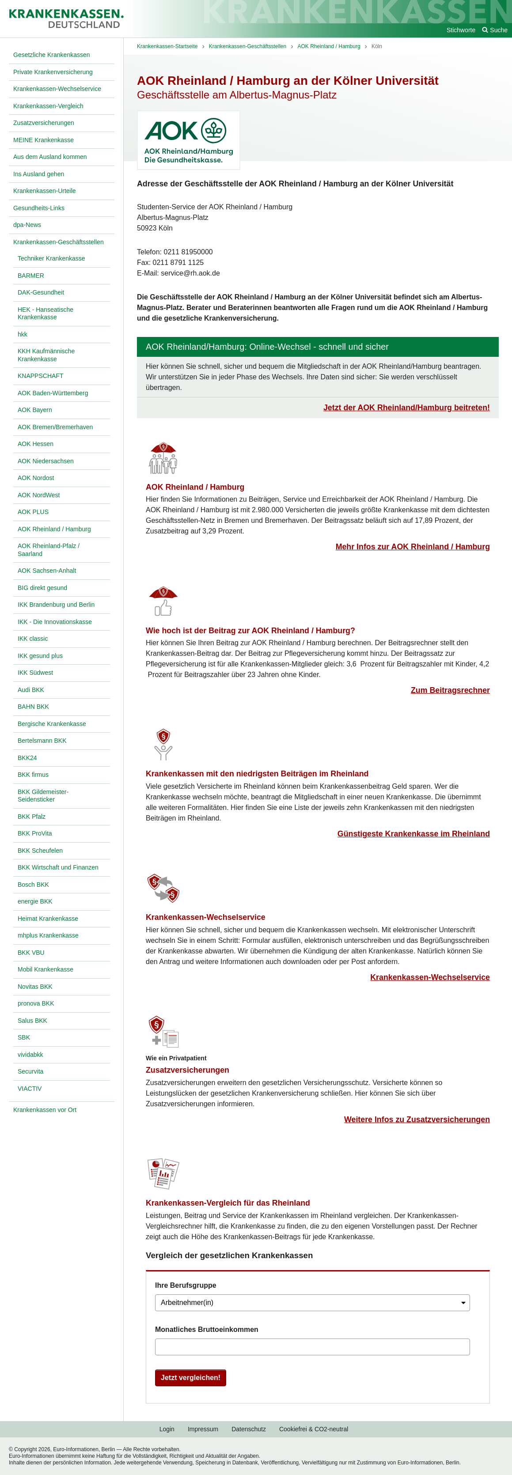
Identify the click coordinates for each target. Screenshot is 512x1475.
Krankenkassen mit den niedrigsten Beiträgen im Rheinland (257, 773)
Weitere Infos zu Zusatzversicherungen (417, 1119)
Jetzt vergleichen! (190, 1377)
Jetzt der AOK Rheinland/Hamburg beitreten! (406, 407)
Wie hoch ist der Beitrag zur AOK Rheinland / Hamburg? (250, 630)
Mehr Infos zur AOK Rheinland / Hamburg (413, 546)
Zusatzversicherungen (187, 1070)
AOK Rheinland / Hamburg (195, 487)
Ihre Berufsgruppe (185, 1285)
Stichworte (461, 30)
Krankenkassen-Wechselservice (205, 917)
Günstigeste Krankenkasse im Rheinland (414, 833)
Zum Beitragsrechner (450, 690)
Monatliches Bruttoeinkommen (206, 1329)
